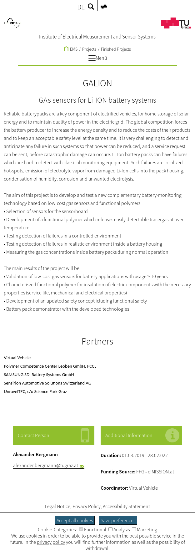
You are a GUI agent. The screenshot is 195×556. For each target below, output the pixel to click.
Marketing (144, 529)
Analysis (119, 529)
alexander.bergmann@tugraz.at (45, 465)
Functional (92, 529)
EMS (71, 49)
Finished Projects (116, 49)
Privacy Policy (86, 506)
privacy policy (51, 542)
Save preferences (118, 520)
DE (81, 7)
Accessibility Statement (126, 506)
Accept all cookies (75, 520)
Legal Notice (57, 506)
